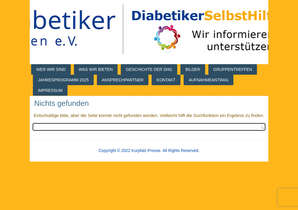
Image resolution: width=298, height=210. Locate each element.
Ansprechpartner (122, 80)
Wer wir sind (50, 69)
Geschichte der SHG (149, 69)
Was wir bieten (96, 69)
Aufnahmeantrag (208, 80)
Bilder (192, 69)
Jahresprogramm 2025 (63, 80)
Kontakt (166, 80)
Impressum (50, 90)
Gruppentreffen (232, 69)
